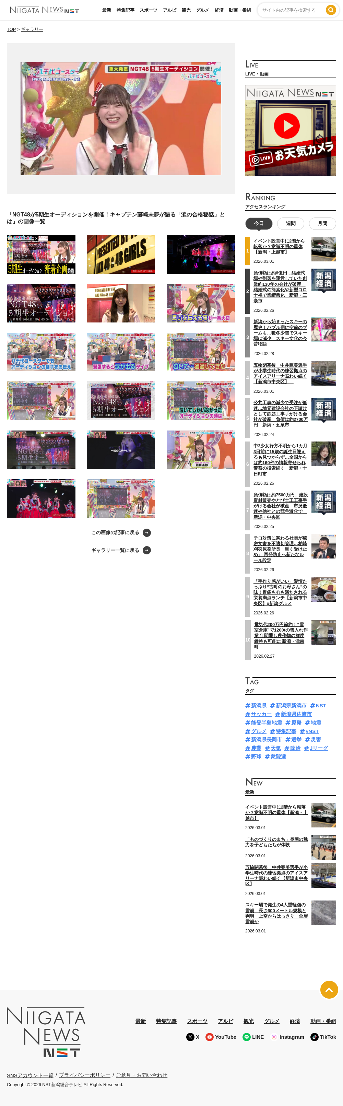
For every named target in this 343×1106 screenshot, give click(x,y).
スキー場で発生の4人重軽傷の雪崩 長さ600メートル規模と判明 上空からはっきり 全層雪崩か (276, 913)
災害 (316, 739)
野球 (256, 757)
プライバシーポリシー (84, 1075)
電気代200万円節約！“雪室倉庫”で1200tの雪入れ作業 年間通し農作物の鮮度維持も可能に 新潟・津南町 (281, 635)
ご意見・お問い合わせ (141, 1075)
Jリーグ (319, 748)
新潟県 (259, 705)
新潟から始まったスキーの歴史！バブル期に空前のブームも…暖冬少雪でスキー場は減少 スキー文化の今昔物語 (280, 332)
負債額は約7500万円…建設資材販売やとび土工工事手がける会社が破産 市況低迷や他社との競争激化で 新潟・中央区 (280, 506)
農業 (256, 748)
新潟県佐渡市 (296, 714)
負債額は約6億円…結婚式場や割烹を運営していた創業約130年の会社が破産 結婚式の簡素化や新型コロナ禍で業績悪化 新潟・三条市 (280, 286)
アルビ (169, 10)
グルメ (202, 10)
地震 (316, 723)
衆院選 (278, 757)
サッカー (261, 714)
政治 (295, 748)
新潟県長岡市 (266, 739)
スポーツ (148, 10)
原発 (296, 723)
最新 (106, 10)
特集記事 (125, 10)
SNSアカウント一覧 (30, 1075)
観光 (186, 10)
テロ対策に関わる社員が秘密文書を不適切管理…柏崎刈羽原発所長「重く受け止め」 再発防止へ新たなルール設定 (280, 549)
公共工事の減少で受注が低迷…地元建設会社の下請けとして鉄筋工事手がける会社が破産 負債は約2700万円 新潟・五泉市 (280, 413)
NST (321, 705)
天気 (276, 748)
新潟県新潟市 (291, 705)
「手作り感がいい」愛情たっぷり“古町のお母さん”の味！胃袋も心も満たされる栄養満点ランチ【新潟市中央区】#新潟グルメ (280, 592)
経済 (219, 10)
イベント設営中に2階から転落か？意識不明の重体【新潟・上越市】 (279, 246)
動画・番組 (240, 10)
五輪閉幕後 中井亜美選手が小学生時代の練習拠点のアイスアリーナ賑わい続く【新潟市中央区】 (280, 373)
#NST (312, 731)
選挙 (296, 739)
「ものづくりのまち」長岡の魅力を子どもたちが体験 (276, 842)
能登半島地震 (266, 723)
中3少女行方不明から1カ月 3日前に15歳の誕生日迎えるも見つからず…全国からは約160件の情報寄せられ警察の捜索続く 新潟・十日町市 (282, 459)
